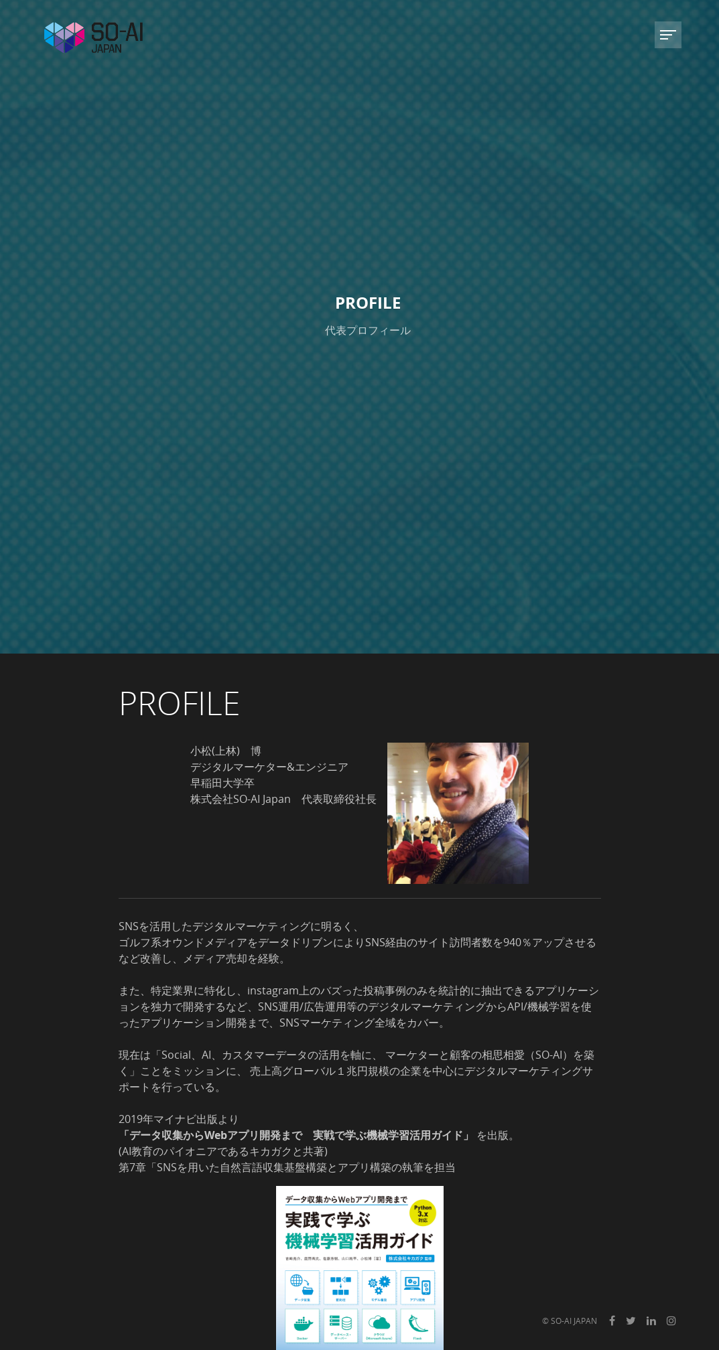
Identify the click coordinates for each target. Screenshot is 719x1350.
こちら (365, 975)
